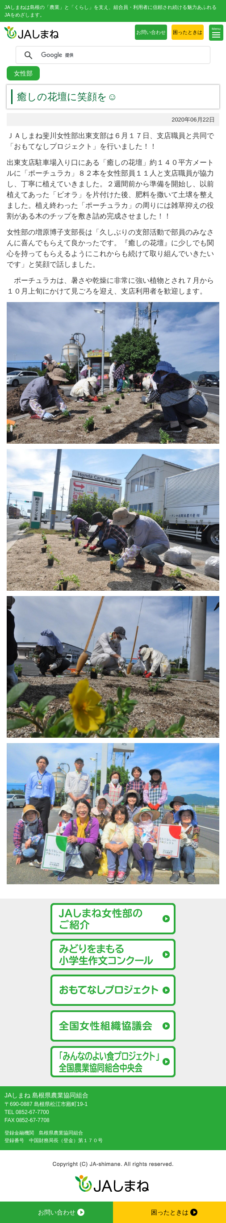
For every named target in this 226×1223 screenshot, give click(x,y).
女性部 (23, 73)
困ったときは (187, 32)
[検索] (111, 55)
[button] (216, 33)
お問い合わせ (151, 32)
